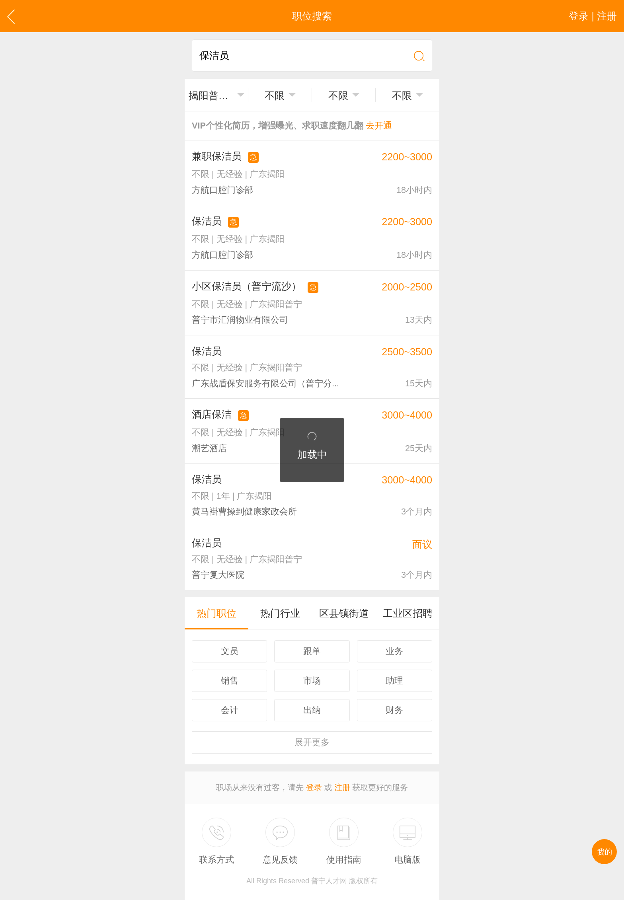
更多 (312, 742)
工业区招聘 (408, 613)
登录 (314, 787)
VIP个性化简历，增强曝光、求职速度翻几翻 (292, 126)
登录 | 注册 (593, 15)
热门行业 (280, 613)
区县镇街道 (344, 613)
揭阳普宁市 (211, 95)
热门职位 (216, 613)
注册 (342, 787)
